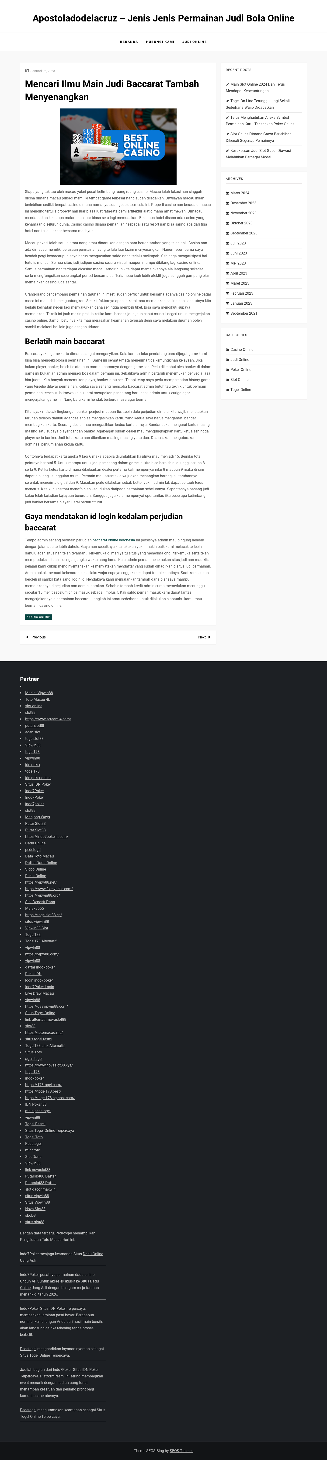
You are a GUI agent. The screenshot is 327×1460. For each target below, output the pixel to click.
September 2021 (243, 313)
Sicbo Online (35, 869)
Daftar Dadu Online (41, 863)
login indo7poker (39, 980)
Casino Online (38, 617)
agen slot (32, 732)
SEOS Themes (181, 1451)
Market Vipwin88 (39, 693)
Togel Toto (34, 1137)
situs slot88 (34, 1222)
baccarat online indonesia (114, 540)
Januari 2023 (241, 303)
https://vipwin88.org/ (42, 895)
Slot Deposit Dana (40, 902)
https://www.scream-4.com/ (48, 719)
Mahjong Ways (37, 817)
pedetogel (33, 849)
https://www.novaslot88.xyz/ (49, 1065)
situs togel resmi (38, 1039)
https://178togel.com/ (43, 1085)
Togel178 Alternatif (41, 941)
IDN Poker (57, 1308)
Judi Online (194, 42)
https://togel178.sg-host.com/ (50, 1098)
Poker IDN (33, 974)
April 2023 (238, 273)
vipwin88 (32, 758)
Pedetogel (33, 1143)
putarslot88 (34, 725)
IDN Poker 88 (36, 1104)
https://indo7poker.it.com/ (46, 836)
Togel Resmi (35, 1124)
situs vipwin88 (37, 921)
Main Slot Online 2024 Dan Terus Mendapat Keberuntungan (255, 87)
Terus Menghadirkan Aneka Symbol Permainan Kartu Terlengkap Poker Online (260, 120)
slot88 (30, 712)
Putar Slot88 (35, 823)
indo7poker (34, 804)
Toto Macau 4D (38, 699)
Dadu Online (35, 843)
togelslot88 (34, 738)
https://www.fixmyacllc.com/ (49, 889)
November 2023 (243, 213)
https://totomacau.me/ (44, 1032)
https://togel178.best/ (43, 1091)
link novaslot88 (37, 1169)
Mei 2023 (238, 263)
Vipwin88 (33, 745)
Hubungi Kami (160, 42)
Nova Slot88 (35, 1209)
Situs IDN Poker (38, 784)
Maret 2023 (239, 283)
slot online (33, 706)
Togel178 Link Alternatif (45, 1045)
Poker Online (240, 369)
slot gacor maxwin (40, 1189)
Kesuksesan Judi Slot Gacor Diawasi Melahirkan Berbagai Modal (258, 153)
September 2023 (243, 233)
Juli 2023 (238, 243)
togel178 (32, 751)
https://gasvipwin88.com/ (46, 1006)
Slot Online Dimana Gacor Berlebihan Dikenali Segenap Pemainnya (259, 137)
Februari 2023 (241, 293)
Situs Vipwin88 (37, 1202)
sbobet (30, 1215)
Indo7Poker (34, 791)
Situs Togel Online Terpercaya (49, 1130)
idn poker (32, 765)
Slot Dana (33, 1156)
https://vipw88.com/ (42, 954)
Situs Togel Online (40, 1013)
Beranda (129, 42)
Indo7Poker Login (39, 987)
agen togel (33, 1058)
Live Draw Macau (39, 993)
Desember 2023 (243, 203)
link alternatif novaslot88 (45, 1019)
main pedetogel (38, 1111)
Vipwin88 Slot (36, 928)
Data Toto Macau (39, 856)
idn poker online (38, 778)
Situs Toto (33, 1052)
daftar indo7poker (40, 967)
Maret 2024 (239, 193)
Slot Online (239, 379)
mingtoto (32, 1150)
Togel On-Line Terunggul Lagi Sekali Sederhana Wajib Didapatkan (258, 104)
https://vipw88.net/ (41, 882)
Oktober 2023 (241, 223)
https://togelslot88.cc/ (43, 915)
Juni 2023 (238, 253)
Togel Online (240, 389)
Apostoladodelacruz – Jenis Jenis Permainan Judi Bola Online (164, 18)
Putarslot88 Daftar (40, 1176)
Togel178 (33, 934)
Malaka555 (34, 908)
